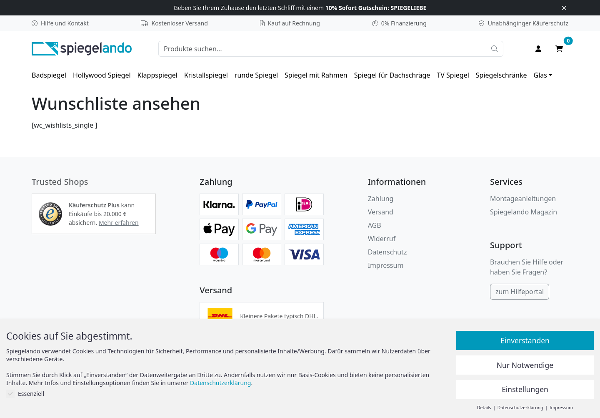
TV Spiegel (453, 75)
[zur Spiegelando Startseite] (82, 48)
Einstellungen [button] (525, 389)
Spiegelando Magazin (523, 212)
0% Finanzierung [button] (399, 23)
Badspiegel (49, 75)
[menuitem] (49, 75)
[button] (50, 214)
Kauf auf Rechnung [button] (290, 23)
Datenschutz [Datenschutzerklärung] (387, 252)
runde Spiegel (256, 75)
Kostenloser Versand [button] (174, 23)
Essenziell (25, 394)
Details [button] (484, 407)
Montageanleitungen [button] (523, 198)
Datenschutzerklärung (220, 383)
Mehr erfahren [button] (119, 223)
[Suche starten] (494, 49)
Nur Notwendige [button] (525, 365)
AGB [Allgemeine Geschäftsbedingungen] (374, 225)
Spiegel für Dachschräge (392, 75)
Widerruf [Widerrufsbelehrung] (381, 238)
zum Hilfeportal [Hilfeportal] (519, 291)
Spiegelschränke (501, 75)
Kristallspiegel (206, 75)
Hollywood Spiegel (102, 75)
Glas (540, 75)
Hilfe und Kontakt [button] (60, 23)
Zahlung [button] (381, 198)
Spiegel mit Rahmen (316, 75)
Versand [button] (380, 212)
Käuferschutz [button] (523, 23)
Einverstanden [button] (525, 340)
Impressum (386, 265)
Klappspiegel (158, 75)
